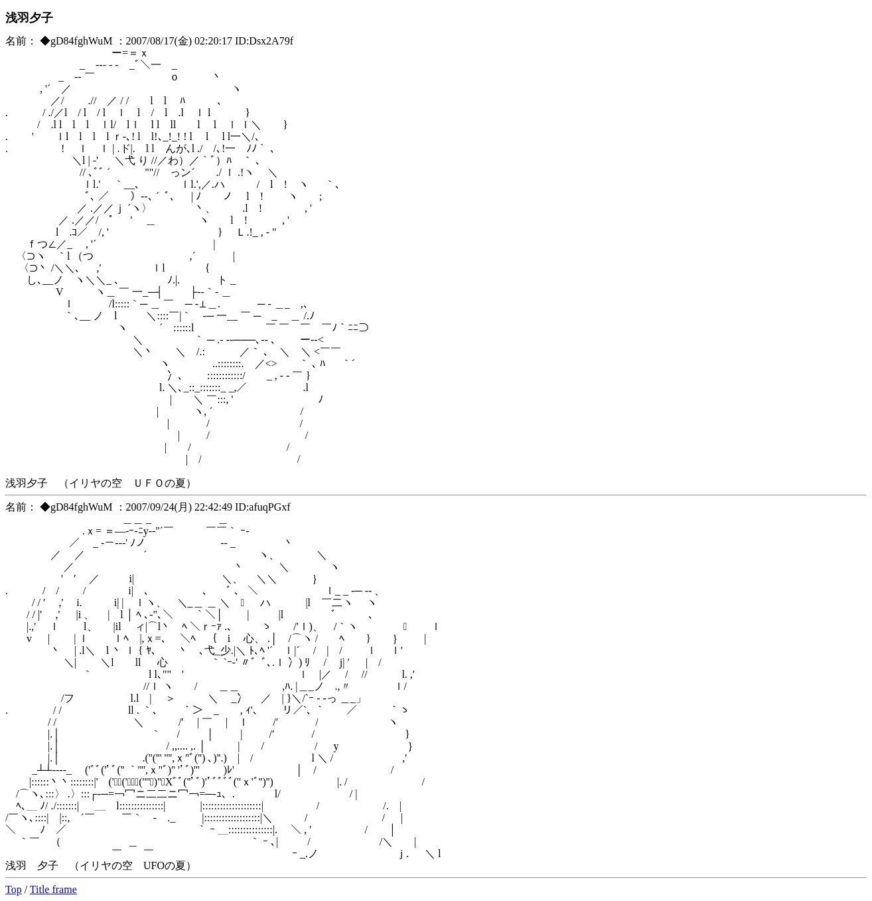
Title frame (53, 889)
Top (13, 889)
